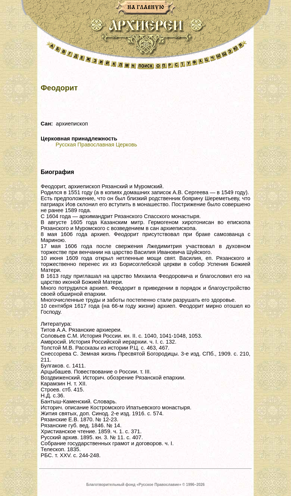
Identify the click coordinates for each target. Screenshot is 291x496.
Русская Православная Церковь (96, 145)
